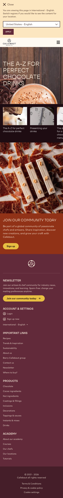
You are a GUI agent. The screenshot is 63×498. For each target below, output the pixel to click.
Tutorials (7, 458)
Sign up (11, 246)
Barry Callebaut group (14, 358)
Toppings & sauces (12, 415)
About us (7, 353)
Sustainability (10, 348)
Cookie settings (31, 492)
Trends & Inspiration (13, 343)
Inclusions (8, 405)
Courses (7, 444)
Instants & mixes (11, 420)
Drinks (6, 425)
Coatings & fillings (12, 401)
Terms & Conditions (31, 483)
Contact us (8, 362)
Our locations (9, 453)
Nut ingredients (11, 396)
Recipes (7, 338)
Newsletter (8, 367)
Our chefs (8, 449)
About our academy (13, 439)
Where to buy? (10, 372)
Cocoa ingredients (12, 391)
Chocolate (8, 386)
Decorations (9, 410)
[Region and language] (31, 24)
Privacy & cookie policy (31, 488)
